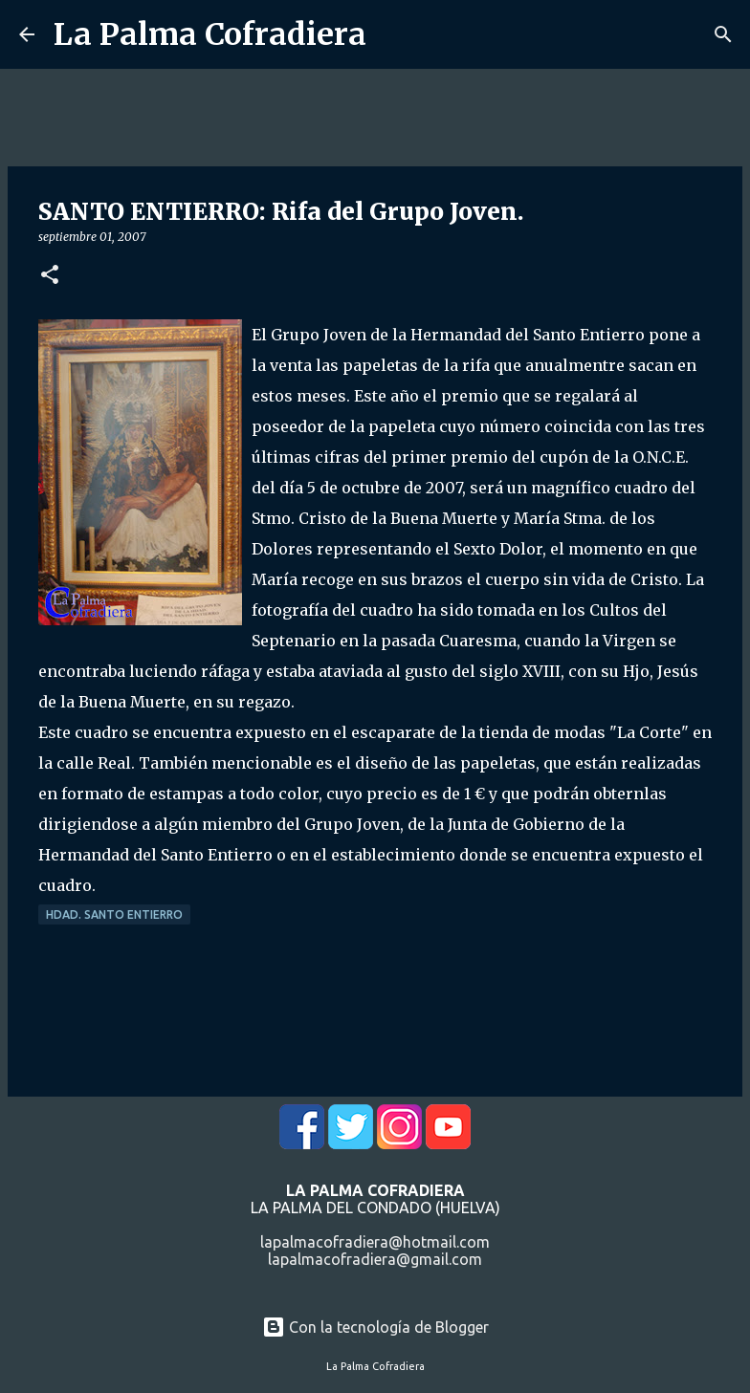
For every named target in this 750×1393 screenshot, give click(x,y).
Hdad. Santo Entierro (114, 914)
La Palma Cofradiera (210, 34)
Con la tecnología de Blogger (375, 1327)
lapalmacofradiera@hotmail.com (375, 1242)
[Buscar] (723, 34)
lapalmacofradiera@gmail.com (375, 1259)
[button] (49, 276)
